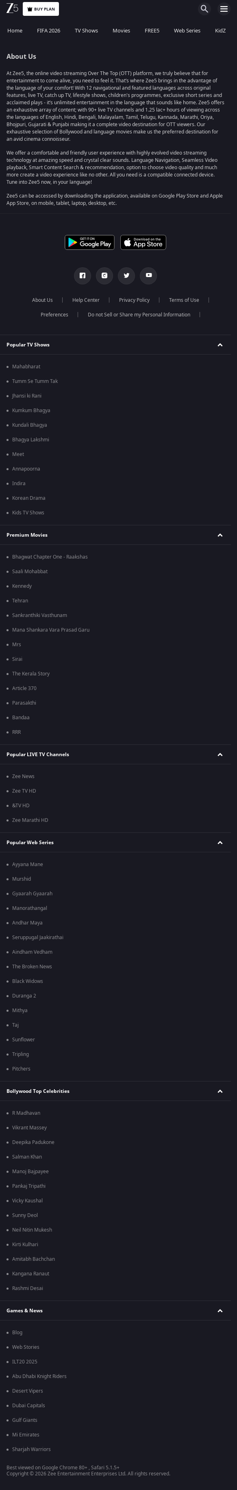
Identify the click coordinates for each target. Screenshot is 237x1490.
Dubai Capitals (28, 1405)
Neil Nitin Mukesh (32, 1230)
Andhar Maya (27, 923)
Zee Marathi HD (30, 820)
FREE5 (152, 30)
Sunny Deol (25, 1215)
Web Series (187, 30)
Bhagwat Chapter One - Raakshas (50, 557)
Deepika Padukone (33, 1142)
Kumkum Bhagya (31, 410)
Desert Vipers (27, 1391)
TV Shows (86, 30)
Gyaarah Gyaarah (32, 893)
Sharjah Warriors (31, 1449)
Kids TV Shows (28, 512)
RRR (16, 732)
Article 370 (24, 688)
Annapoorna (26, 469)
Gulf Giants (24, 1420)
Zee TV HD (24, 791)
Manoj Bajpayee (30, 1171)
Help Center (86, 300)
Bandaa (21, 717)
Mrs (16, 644)
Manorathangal (29, 908)
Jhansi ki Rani (26, 396)
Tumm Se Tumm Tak (35, 381)
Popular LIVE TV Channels (38, 754)
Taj (15, 1025)
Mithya (20, 1010)
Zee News (23, 776)
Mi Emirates (25, 1434)
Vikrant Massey (29, 1127)
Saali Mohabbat (30, 571)
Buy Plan (41, 9)
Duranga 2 (24, 996)
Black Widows (27, 981)
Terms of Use (184, 300)
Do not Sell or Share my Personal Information (139, 314)
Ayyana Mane (27, 864)
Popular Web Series (30, 842)
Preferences (54, 314)
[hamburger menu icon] (223, 8)
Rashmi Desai (27, 1288)
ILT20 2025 (24, 1361)
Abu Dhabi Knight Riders (39, 1376)
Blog (17, 1332)
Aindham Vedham (32, 952)
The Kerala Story (31, 673)
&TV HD (21, 805)
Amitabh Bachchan (33, 1259)
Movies (121, 30)
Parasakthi (24, 703)
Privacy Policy (134, 300)
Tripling (20, 1054)
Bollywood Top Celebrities (38, 1091)
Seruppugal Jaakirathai (37, 937)
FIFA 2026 (48, 30)
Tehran (20, 600)
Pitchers (21, 1069)
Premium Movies (27, 535)
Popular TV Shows (28, 344)
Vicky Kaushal (27, 1200)
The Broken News (32, 966)
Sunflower (23, 1039)
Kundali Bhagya (29, 425)
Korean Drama (29, 498)
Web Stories (25, 1347)
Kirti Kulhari (25, 1244)
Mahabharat (26, 366)
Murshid (21, 879)
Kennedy (22, 586)
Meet (18, 454)
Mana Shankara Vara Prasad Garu (50, 630)
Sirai (17, 659)
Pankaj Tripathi (29, 1186)
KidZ (220, 30)
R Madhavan (26, 1113)
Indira (19, 483)
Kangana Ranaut (30, 1273)
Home (14, 30)
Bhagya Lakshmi (30, 439)
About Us (42, 300)
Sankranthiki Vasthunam (39, 615)
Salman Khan (27, 1157)
